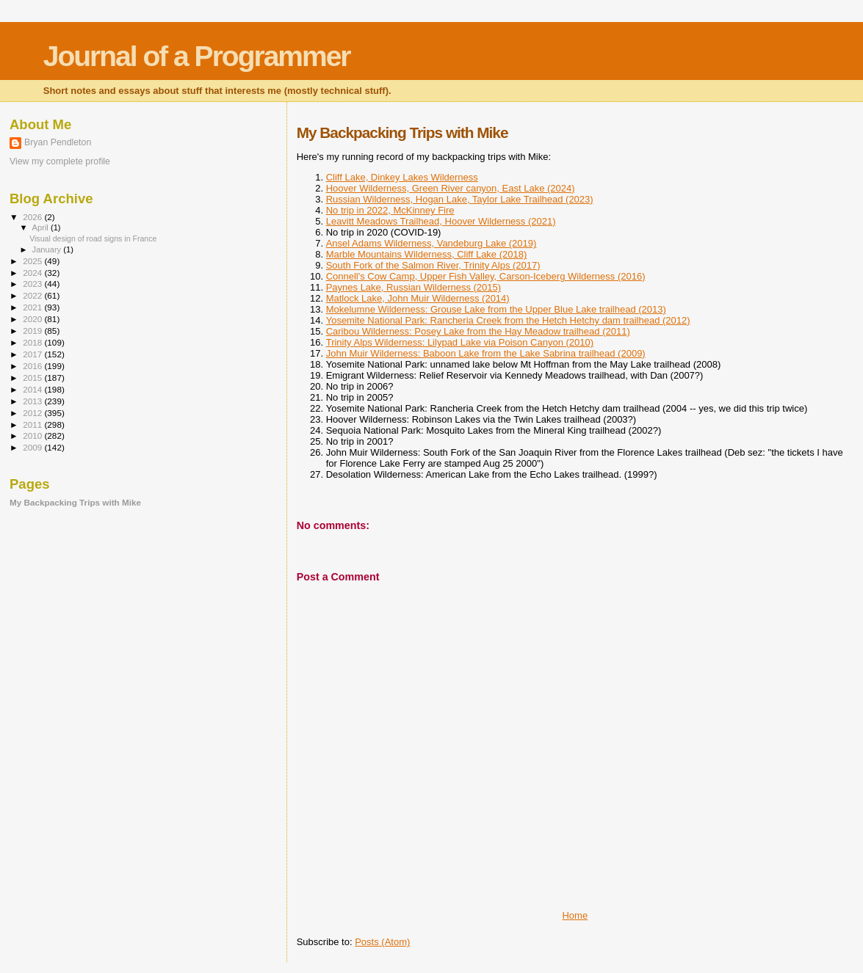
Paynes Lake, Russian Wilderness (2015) (413, 287)
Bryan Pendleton (57, 142)
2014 (33, 389)
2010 (33, 435)
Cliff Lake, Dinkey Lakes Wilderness (402, 177)
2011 (33, 424)
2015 (33, 377)
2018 (33, 342)
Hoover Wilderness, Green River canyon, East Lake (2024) (450, 188)
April (41, 227)
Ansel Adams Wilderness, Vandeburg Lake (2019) (431, 243)
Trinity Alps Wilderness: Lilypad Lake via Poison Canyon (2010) (459, 342)
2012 (33, 413)
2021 (33, 307)
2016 (33, 366)
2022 (33, 295)
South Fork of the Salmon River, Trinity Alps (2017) (433, 265)
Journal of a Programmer (196, 56)
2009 (33, 447)
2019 (33, 330)
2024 (33, 272)
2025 (33, 261)
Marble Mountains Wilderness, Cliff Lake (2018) (426, 254)
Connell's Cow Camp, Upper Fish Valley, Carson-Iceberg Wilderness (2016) (486, 276)
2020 (33, 319)
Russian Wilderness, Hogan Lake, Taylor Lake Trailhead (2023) (459, 199)
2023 (33, 283)
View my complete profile (60, 161)
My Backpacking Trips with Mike (75, 502)
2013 (33, 401)
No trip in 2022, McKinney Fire (390, 210)
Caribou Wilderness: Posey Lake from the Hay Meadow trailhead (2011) (478, 331)
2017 (33, 354)
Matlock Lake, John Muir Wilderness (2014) (418, 298)
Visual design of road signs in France (92, 238)
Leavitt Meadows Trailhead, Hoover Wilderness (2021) (441, 221)
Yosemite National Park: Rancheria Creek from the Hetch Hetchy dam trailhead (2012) (508, 320)
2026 (33, 217)
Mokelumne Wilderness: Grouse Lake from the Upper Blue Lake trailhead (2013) (496, 309)
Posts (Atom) (382, 941)
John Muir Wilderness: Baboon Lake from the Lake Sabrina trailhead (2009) (486, 353)
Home (575, 915)
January (48, 249)
